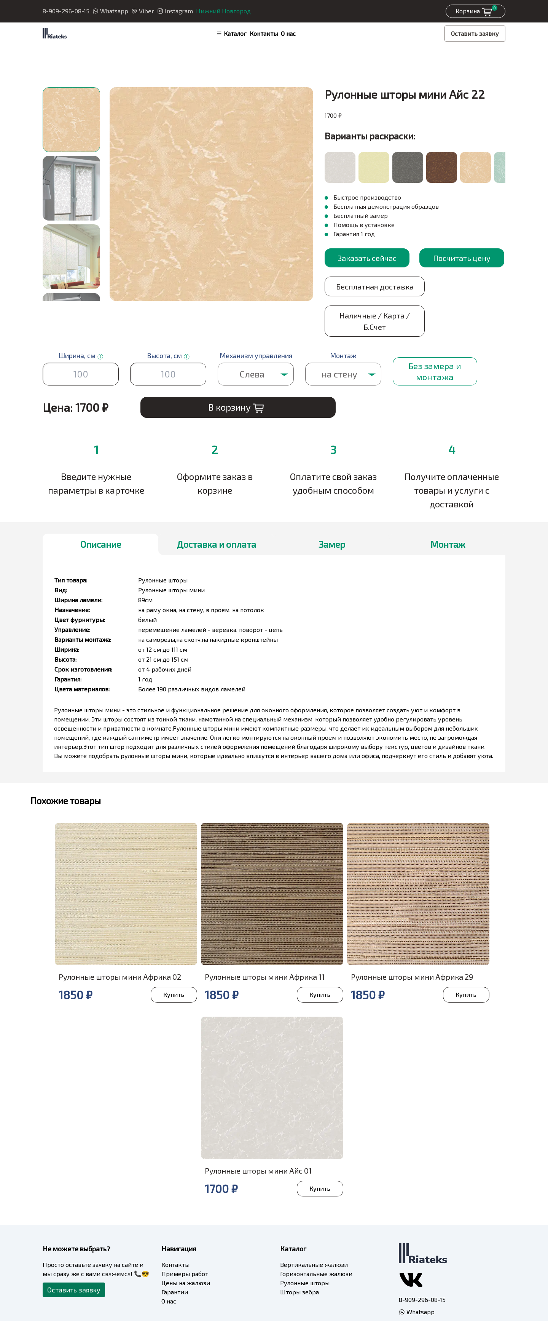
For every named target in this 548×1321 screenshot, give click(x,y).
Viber (142, 10)
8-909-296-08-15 (66, 10)
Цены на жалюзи (185, 1253)
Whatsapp (110, 10)
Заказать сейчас (367, 257)
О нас (288, 33)
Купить (172, 965)
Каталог (231, 33)
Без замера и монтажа (434, 342)
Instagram (175, 10)
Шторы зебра (299, 1263)
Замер (332, 515)
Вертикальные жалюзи (314, 1235)
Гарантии (174, 1263)
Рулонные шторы (305, 1253)
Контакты (264, 33)
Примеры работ (184, 1244)
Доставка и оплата (216, 515)
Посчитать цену (462, 257)
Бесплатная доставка (367, 292)
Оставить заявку (475, 33)
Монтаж (447, 515)
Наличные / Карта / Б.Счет (462, 292)
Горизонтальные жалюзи (316, 1244)
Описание (100, 515)
